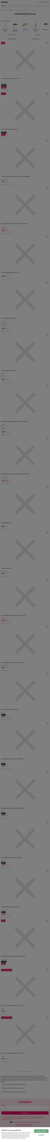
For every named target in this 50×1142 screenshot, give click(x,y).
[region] (25, 1134)
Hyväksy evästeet (41, 1131)
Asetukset (41, 1135)
